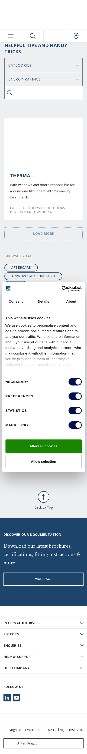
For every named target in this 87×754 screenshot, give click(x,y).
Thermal (21, 176)
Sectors (11, 634)
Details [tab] (43, 301)
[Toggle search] (33, 36)
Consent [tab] (16, 301)
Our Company (16, 668)
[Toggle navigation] (11, 36)
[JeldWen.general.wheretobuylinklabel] (76, 36)
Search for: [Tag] (43, 79)
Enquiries (12, 645)
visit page (43, 579)
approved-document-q (33, 276)
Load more (43, 233)
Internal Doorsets (22, 623)
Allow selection (43, 461)
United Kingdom (23, 743)
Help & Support (18, 656)
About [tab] (71, 301)
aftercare (21, 267)
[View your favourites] (54, 36)
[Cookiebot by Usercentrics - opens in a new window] (62, 289)
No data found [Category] (43, 65)
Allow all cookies (43, 446)
